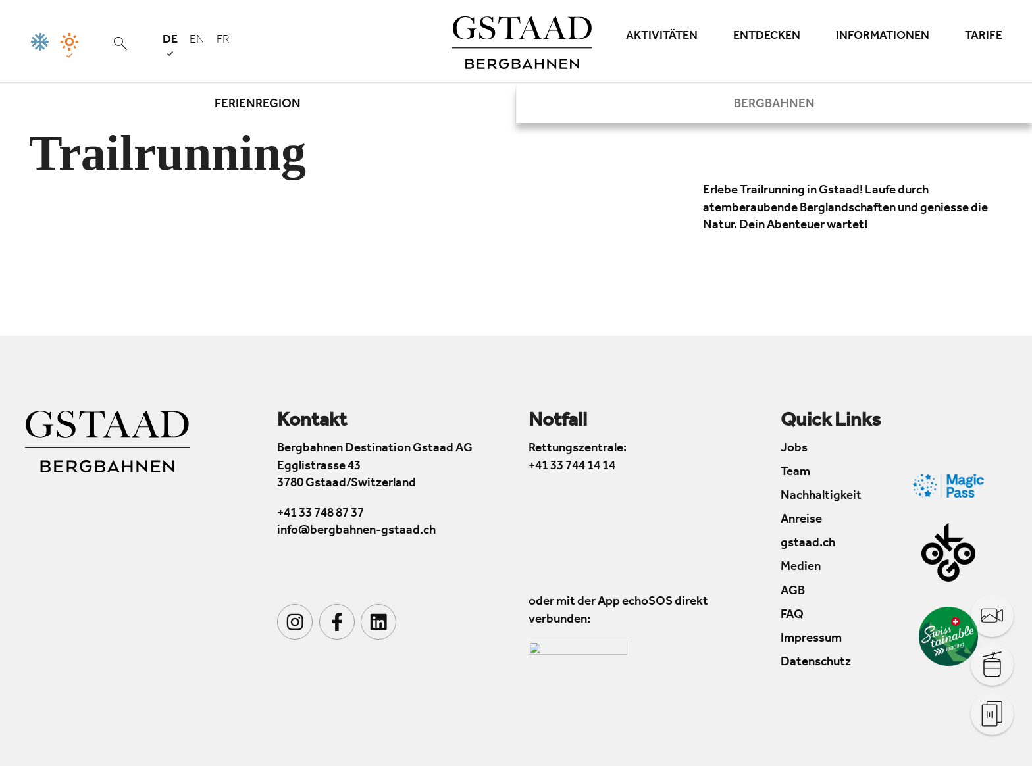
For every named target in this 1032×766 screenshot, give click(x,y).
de (170, 45)
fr (223, 41)
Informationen (882, 37)
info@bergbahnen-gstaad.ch (356, 531)
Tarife (983, 37)
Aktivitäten (662, 37)
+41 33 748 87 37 (320, 514)
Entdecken (766, 37)
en (197, 41)
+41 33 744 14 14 (572, 467)
